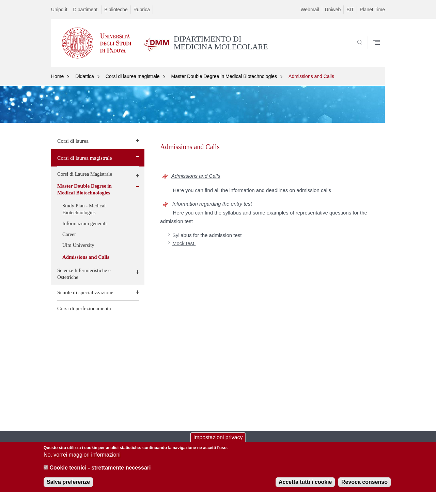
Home (57, 76)
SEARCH (373, 50)
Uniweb (333, 9)
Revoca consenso (364, 486)
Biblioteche (116, 9)
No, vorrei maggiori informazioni (82, 459)
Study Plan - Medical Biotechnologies (84, 209)
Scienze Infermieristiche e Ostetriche (84, 274)
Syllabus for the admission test (207, 235)
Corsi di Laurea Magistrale (84, 174)
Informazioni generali (84, 223)
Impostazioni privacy (218, 441)
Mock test (184, 243)
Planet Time (372, 9)
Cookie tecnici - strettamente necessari (100, 472)
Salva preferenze (68, 486)
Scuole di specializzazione (85, 292)
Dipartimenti (85, 9)
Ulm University (78, 245)
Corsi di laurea (73, 141)
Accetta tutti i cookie (305, 486)
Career (69, 234)
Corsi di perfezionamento (84, 308)
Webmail (309, 9)
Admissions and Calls (311, 76)
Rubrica (142, 9)
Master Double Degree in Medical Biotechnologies (224, 76)
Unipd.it (59, 9)
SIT (350, 9)
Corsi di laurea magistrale (133, 76)
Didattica (84, 76)
